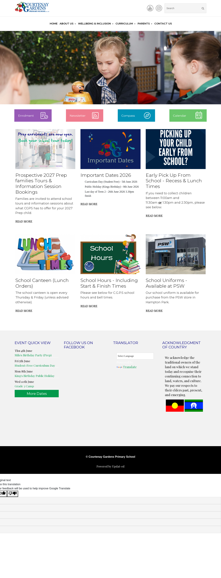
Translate (127, 367)
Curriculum (124, 23)
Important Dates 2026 (105, 175)
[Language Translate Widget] (135, 356)
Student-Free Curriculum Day (35, 365)
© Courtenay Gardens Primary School (110, 456)
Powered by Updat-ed (110, 466)
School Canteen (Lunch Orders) (42, 283)
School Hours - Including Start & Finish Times (109, 283)
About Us (66, 23)
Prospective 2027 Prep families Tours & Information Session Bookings (41, 183)
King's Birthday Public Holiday (35, 376)
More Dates (37, 394)
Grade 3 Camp (24, 386)
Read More (23, 221)
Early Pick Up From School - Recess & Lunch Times (174, 180)
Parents (144, 23)
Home (53, 23)
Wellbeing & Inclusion (94, 23)
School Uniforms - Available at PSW (166, 283)
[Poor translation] (12, 494)
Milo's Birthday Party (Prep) (33, 355)
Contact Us (163, 23)
